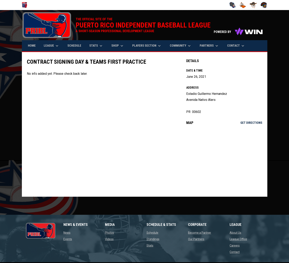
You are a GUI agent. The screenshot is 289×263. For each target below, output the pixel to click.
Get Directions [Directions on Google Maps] (251, 123)
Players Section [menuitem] (147, 45)
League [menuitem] (51, 45)
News (66, 232)
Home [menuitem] (32, 45)
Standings (153, 239)
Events (67, 239)
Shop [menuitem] (117, 45)
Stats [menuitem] (96, 45)
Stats (150, 245)
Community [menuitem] (181, 45)
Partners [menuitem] (209, 45)
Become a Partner (199, 232)
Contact (235, 252)
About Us (235, 232)
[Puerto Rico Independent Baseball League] (26, 5)
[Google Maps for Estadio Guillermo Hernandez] (224, 161)
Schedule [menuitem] (74, 45)
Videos (109, 239)
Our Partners (196, 239)
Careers (235, 245)
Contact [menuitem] (236, 45)
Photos (109, 232)
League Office (238, 239)
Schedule (152, 232)
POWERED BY (238, 32)
